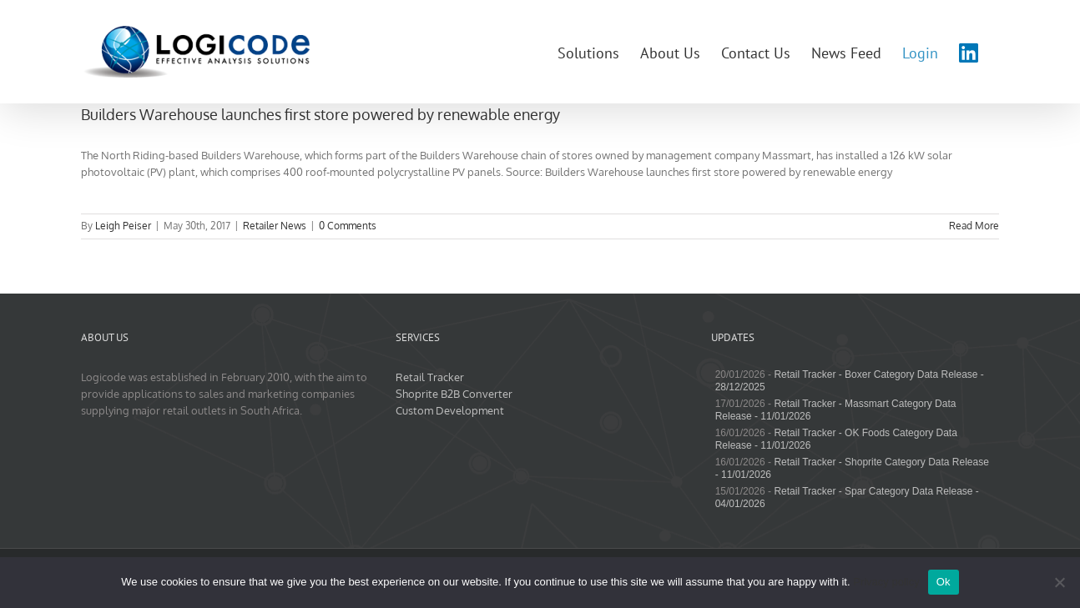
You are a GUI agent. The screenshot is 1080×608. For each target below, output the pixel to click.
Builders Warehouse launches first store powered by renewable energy (320, 114)
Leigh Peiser (123, 225)
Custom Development (450, 410)
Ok (943, 581)
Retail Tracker (430, 377)
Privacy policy (886, 581)
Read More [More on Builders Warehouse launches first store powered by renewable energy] (974, 225)
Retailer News (274, 225)
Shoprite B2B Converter (454, 393)
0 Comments (347, 225)
